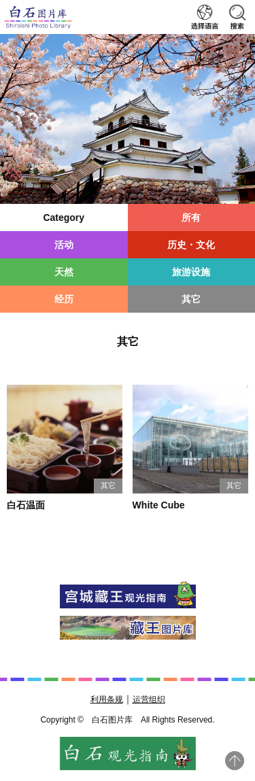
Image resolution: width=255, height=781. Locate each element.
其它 (191, 299)
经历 (63, 299)
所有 (191, 217)
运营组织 (149, 699)
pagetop (234, 760)
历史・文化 (191, 244)
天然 (63, 271)
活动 (63, 244)
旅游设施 (191, 271)
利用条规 (106, 699)
